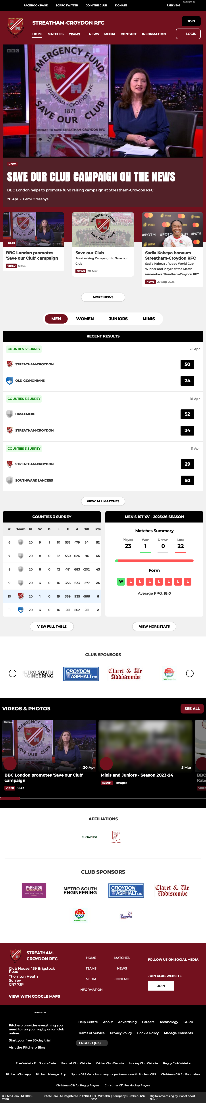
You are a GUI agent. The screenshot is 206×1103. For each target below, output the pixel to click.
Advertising (127, 1022)
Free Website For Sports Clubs (36, 1063)
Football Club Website (76, 1063)
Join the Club (96, 5)
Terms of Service (91, 1033)
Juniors (118, 318)
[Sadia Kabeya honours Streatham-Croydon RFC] (172, 229)
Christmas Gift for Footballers (180, 1074)
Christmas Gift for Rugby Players (77, 1085)
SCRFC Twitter (67, 5)
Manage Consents (178, 1033)
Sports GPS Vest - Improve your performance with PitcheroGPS (113, 1074)
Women (85, 318)
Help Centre (88, 1022)
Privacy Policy (121, 1033)
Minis (148, 318)
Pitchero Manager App (51, 1074)
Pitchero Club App (18, 1074)
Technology (169, 1022)
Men (56, 318)
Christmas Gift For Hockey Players (127, 1085)
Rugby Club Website (176, 1063)
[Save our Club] (103, 229)
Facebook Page (35, 5)
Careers (148, 1022)
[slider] (10, 798)
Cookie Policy (148, 1033)
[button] (37, 34)
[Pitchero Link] (192, 7)
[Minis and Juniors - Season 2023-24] (145, 775)
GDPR (188, 1022)
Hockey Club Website (143, 1063)
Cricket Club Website (110, 1063)
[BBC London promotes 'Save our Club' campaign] (33, 229)
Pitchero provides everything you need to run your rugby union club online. (36, 1029)
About (108, 1022)
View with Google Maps (34, 996)
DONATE (121, 5)
